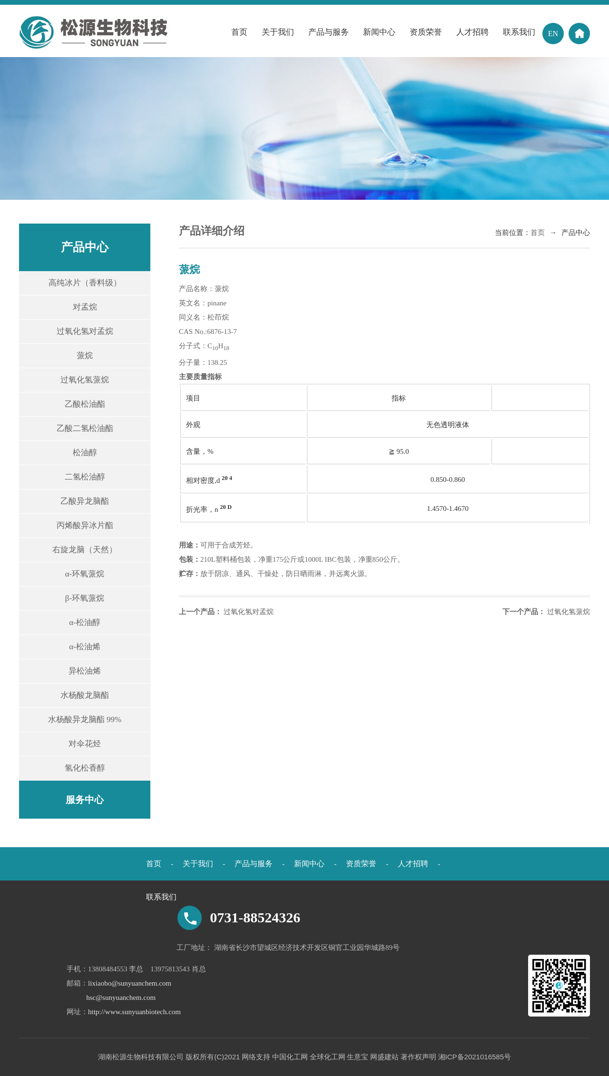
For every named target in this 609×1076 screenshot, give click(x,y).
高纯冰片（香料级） (85, 282)
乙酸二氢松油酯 (85, 428)
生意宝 (357, 1057)
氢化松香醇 (85, 768)
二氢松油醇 (85, 476)
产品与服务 (328, 32)
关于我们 (278, 32)
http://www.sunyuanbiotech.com (134, 1012)
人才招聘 (472, 32)
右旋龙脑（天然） (84, 549)
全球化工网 (327, 1057)
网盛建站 (384, 1057)
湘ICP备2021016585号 (474, 1057)
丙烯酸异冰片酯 (85, 525)
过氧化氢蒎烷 (84, 379)
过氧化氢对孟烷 (85, 331)
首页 (239, 32)
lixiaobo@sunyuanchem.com (129, 983)
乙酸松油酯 (85, 404)
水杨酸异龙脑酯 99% (84, 719)
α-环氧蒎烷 (85, 573)
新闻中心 (379, 32)
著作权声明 (418, 1057)
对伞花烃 (85, 743)
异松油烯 (85, 670)
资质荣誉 (426, 32)
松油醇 (85, 452)
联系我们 (519, 32)
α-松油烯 (84, 646)
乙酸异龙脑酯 (84, 501)
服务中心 (85, 799)
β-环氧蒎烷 (84, 598)
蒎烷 (85, 355)
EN (553, 33)
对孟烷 (85, 307)
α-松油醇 (84, 622)
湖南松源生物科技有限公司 (141, 1057)
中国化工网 (290, 1057)
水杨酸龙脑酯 (84, 695)
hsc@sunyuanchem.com (121, 997)
